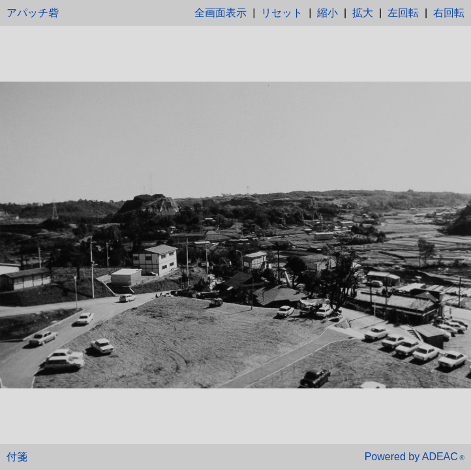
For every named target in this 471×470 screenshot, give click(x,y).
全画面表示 (220, 12)
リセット (282, 12)
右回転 (448, 12)
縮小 (327, 12)
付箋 (17, 456)
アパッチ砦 (33, 12)
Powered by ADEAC (414, 456)
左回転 (403, 12)
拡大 (362, 12)
